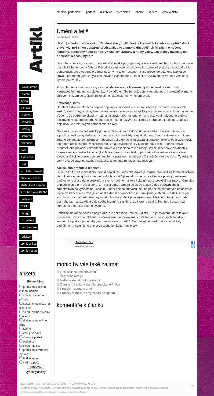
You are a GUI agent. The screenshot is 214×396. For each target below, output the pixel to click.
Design (25, 213)
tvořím (27, 329)
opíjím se (29, 341)
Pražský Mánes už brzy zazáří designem (87, 293)
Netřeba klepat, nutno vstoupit (80, 280)
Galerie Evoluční (31, 178)
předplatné (123, 12)
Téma (24, 101)
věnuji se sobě (32, 333)
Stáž (23, 164)
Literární (26, 136)
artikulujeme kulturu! (46, 392)
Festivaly (26, 199)
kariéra (153, 12)
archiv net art (29, 250)
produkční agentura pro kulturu (72, 392)
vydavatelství (170, 12)
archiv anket (28, 243)
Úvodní (25, 94)
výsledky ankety (36, 372)
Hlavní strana (29, 87)
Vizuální (26, 108)
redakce (26, 236)
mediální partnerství (69, 12)
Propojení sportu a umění (77, 288)
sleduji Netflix (31, 345)
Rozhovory (27, 220)
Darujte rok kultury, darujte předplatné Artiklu (90, 284)
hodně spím (30, 358)
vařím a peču (31, 362)
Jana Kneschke (84, 242)
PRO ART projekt (31, 171)
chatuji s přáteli (32, 337)
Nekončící (27, 143)
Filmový (25, 129)
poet (23, 150)
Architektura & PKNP (34, 192)
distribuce (106, 12)
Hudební (26, 115)
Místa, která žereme (33, 185)
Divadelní (27, 122)
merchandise (29, 227)
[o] (192, 385)
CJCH (24, 206)
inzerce (139, 12)
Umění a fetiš (73, 31)
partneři (91, 12)
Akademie (27, 157)
